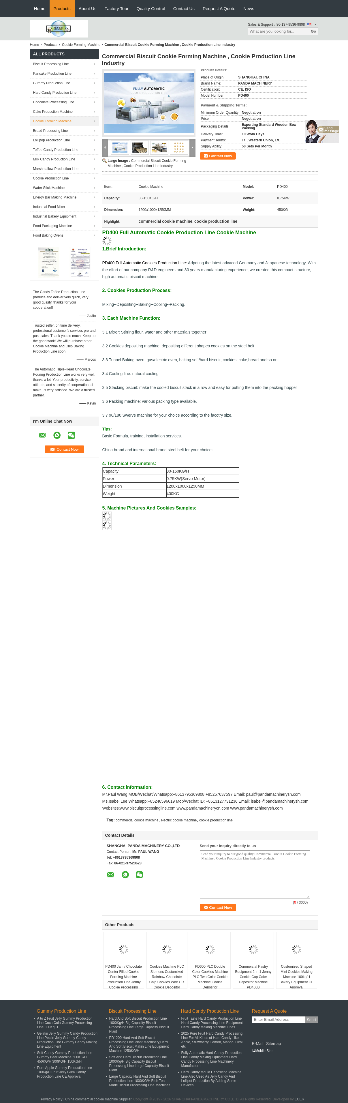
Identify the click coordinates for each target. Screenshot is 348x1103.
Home (40, 8)
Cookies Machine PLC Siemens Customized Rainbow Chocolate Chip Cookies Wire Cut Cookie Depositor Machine (166, 980)
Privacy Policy (52, 1099)
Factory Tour (116, 8)
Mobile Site (262, 1051)
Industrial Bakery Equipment (54, 216)
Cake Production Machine (53, 112)
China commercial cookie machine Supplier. (99, 1099)
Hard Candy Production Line (55, 93)
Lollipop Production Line (51, 140)
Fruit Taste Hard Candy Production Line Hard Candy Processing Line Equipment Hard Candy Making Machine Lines (212, 1022)
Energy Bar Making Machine (55, 197)
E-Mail (258, 1043)
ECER (299, 1099)
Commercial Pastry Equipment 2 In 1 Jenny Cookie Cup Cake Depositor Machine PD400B (253, 977)
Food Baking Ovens (48, 235)
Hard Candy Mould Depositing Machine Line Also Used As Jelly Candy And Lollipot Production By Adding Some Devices (211, 1078)
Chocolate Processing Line (53, 102)
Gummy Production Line (51, 83)
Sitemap (273, 1043)
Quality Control (151, 8)
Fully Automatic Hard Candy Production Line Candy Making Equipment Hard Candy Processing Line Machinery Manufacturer (211, 1059)
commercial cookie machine (137, 820)
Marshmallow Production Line (55, 169)
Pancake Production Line (52, 74)
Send (311, 1020)
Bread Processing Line (50, 131)
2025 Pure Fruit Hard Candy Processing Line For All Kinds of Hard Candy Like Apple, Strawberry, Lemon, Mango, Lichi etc (212, 1039)
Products (62, 8)
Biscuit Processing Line (51, 64)
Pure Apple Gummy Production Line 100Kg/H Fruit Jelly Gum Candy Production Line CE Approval (64, 1072)
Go (313, 31)
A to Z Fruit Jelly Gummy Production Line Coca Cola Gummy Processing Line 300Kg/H (65, 1022)
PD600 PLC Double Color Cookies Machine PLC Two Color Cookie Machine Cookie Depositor (210, 977)
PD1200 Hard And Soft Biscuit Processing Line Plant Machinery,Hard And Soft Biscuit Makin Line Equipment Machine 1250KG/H (139, 1044)
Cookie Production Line (51, 178)
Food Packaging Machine (52, 226)
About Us (88, 8)
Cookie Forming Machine (81, 45)
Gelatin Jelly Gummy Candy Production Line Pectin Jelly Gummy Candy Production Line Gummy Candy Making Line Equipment (67, 1039)
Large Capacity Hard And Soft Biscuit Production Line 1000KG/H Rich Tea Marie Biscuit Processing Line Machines (139, 1080)
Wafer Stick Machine (49, 188)
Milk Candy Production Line (54, 159)
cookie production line (216, 820)
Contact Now (220, 156)
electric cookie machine (179, 820)
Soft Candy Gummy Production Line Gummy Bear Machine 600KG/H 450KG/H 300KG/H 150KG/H (64, 1057)
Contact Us (184, 8)
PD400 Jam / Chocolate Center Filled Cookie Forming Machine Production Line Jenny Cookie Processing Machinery (123, 980)
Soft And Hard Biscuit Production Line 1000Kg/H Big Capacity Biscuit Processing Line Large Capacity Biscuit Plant (139, 1063)
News (248, 8)
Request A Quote (219, 8)
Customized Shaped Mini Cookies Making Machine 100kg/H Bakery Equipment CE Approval (296, 977)
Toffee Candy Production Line (55, 150)
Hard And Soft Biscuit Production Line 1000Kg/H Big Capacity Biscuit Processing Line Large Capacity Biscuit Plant (139, 1024)
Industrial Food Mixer (49, 207)
